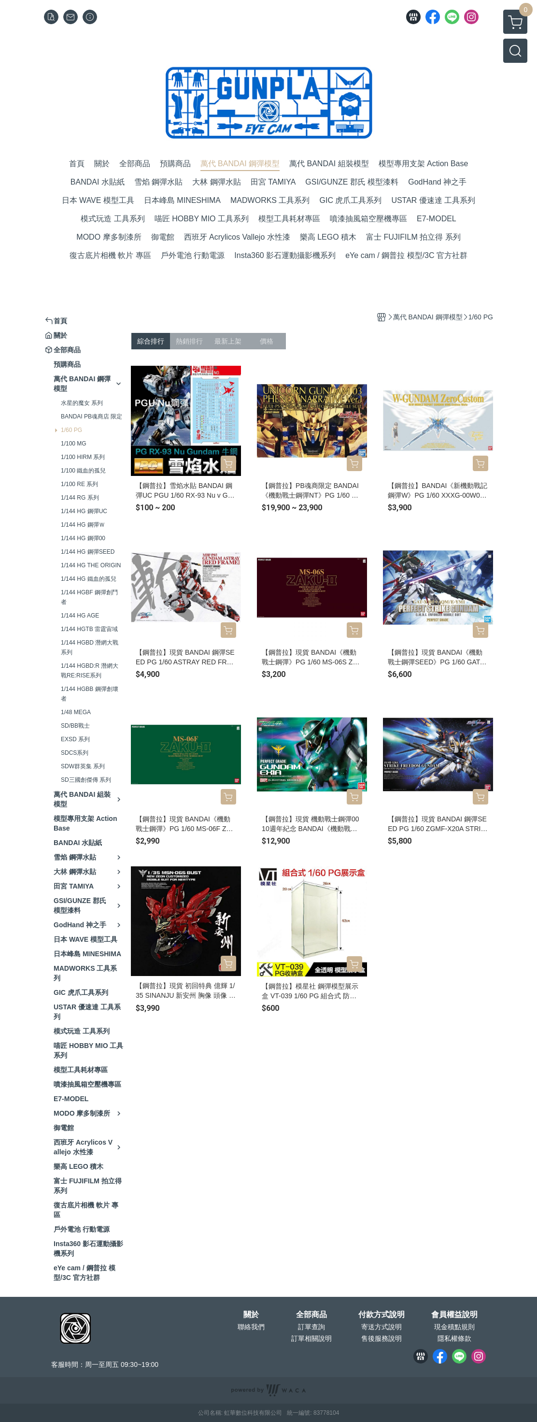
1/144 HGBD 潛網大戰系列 (89, 647)
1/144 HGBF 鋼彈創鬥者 (89, 597)
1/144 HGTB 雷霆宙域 (89, 629)
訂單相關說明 (311, 1338)
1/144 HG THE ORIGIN (91, 565)
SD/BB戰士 (75, 725)
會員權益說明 (454, 1315)
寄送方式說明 (381, 1326)
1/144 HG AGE (80, 615)
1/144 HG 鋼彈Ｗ (83, 524)
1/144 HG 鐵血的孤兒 (88, 578)
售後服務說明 (381, 1338)
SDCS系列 (74, 752)
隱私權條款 (454, 1338)
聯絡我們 (251, 1326)
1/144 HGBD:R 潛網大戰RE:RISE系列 (89, 670)
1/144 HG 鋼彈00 (83, 538)
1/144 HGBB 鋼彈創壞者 (89, 694)
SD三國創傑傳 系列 (86, 779)
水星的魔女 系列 (82, 403)
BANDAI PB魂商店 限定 (91, 416)
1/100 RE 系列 (79, 484)
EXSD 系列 (75, 739)
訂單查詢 (311, 1326)
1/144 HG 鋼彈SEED (87, 551)
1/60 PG (71, 430)
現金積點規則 (454, 1326)
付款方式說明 (381, 1315)
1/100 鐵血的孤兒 (83, 470)
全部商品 (311, 1315)
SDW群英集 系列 (83, 766)
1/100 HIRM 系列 (83, 457)
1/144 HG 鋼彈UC (84, 511)
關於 (251, 1315)
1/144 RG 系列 (80, 497)
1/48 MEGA (76, 712)
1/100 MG (73, 443)
